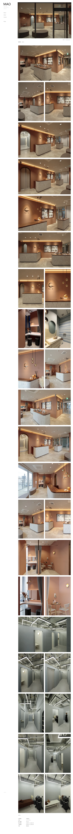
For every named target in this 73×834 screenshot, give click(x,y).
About (5, 14)
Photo (5, 21)
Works (5, 12)
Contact (5, 17)
